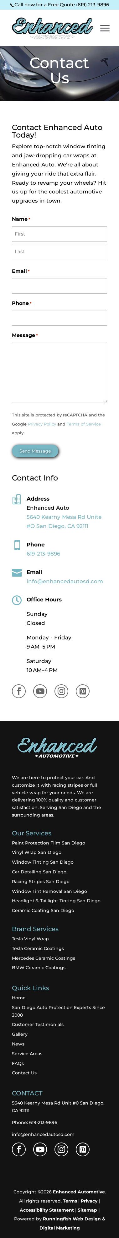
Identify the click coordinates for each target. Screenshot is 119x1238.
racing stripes (67, 785)
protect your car (65, 777)
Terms (70, 1201)
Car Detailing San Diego (39, 872)
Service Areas (27, 1053)
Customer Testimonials (38, 1024)
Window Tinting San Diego (43, 862)
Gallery (20, 1034)
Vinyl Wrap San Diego (36, 852)
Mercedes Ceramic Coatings (43, 958)
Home (19, 998)
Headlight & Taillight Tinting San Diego (56, 901)
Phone (22, 303)
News (18, 1044)
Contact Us (24, 1073)
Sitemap (87, 1210)
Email (21, 271)
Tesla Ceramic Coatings (38, 948)
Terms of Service (84, 424)
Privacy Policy (42, 424)
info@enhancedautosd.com (43, 1134)
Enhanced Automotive (79, 1192)
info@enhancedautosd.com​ (65, 581)
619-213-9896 (43, 554)
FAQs (18, 1063)
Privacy (89, 1201)
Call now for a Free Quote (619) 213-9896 (61, 5)
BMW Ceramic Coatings (38, 967)
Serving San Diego (61, 807)
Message (25, 335)
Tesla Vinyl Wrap (30, 939)
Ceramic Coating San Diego (43, 910)
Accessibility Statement (47, 1210)
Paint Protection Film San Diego (48, 843)
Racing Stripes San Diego (41, 881)
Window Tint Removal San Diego (49, 891)
